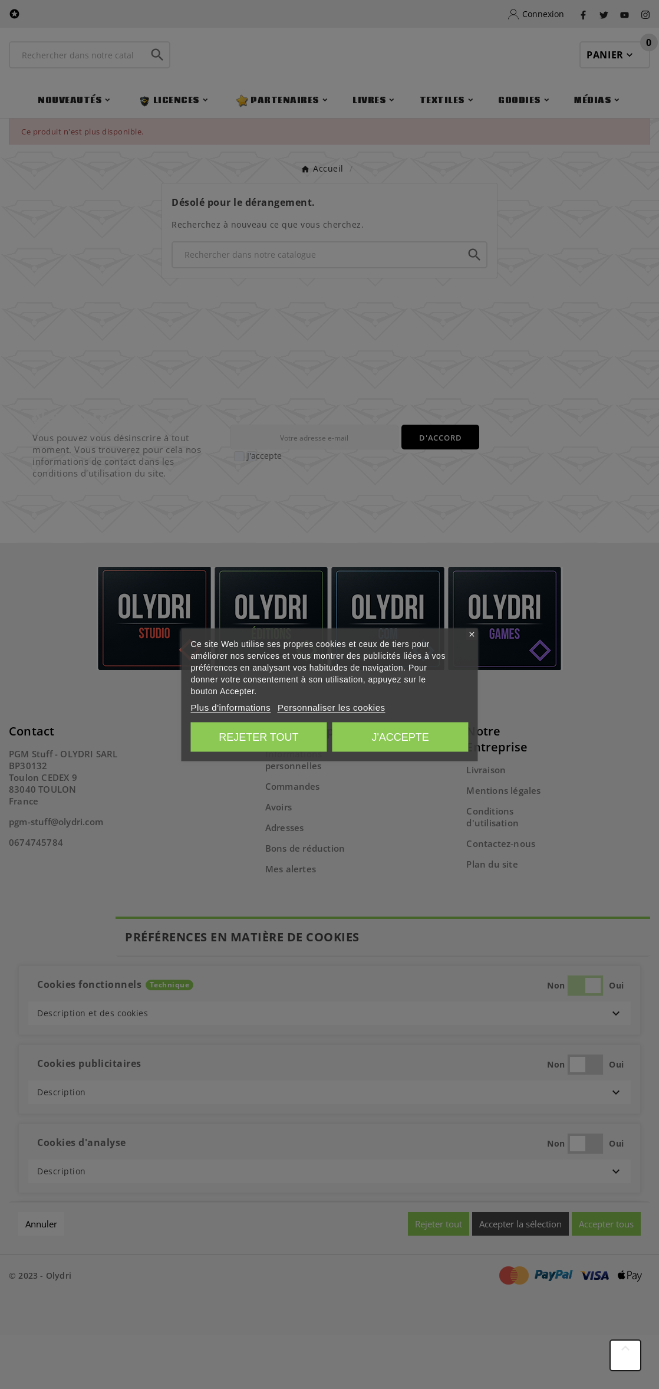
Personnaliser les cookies (331, 707)
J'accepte (400, 737)
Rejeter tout (258, 737)
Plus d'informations (230, 707)
